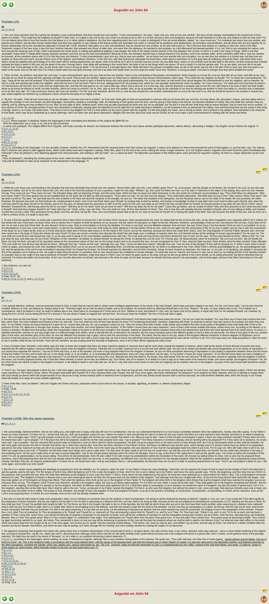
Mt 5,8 (9, 577)
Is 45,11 (8, 539)
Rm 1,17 (10, 571)
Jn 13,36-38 (8, 182)
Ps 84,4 (8, 402)
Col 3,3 (7, 137)
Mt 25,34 (10, 569)
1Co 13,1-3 (10, 145)
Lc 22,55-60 (38, 279)
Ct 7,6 (8, 147)
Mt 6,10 (8, 566)
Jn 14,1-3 (7, 300)
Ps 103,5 (8, 131)
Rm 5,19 (8, 271)
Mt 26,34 (8, 279)
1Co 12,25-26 (11, 129)
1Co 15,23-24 (11, 561)
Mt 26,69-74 (20, 279)
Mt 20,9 (8, 391)
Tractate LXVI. (11, 174)
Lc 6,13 (8, 550)
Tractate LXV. (11, 21)
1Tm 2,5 (8, 268)
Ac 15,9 (9, 579)
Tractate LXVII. (11, 292)
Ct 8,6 (6, 139)
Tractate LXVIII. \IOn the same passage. (28, 418)
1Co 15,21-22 (11, 273)
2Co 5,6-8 (11, 574)
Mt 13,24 (8, 563)
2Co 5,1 (8, 399)
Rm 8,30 (8, 555)
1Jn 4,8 (8, 397)
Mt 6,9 (7, 405)
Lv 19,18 (8, 118)
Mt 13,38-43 (20, 563)
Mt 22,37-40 (10, 142)
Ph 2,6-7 (8, 386)
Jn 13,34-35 (8, 29)
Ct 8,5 (6, 120)
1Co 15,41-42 (11, 394)
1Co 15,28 (9, 134)
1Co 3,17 (9, 558)
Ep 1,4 (7, 553)
